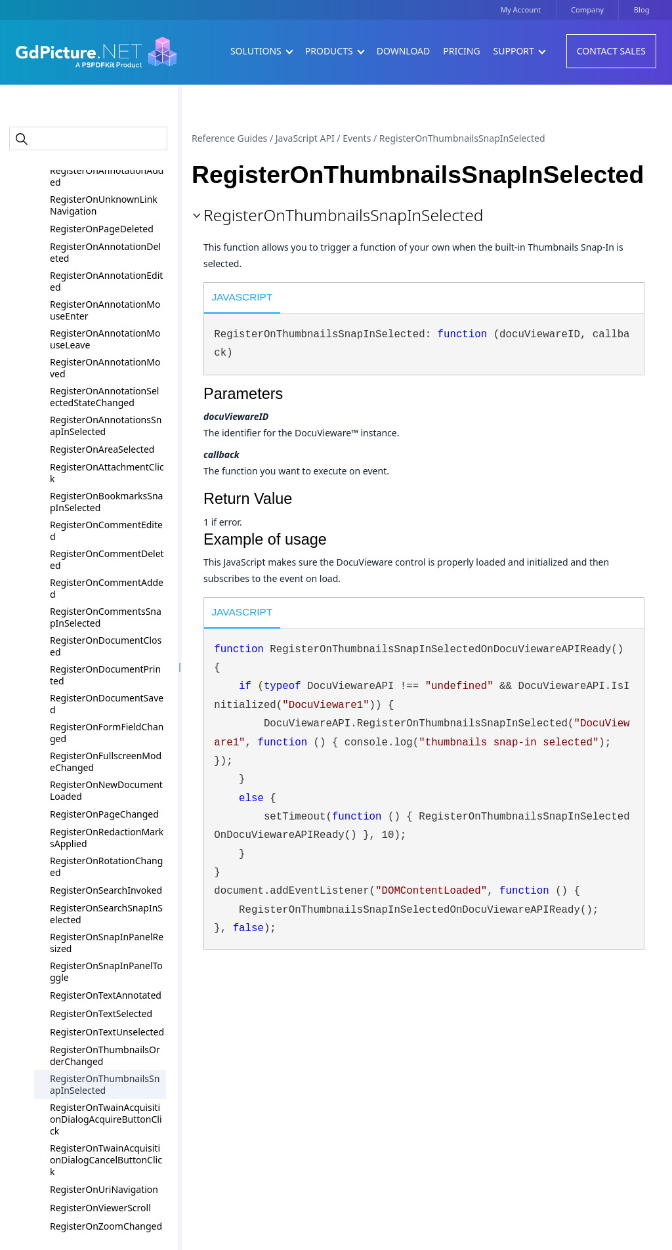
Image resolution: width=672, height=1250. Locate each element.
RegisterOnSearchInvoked (106, 890)
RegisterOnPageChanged (104, 814)
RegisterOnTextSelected (101, 1013)
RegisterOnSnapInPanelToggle (106, 971)
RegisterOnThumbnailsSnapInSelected (104, 1084)
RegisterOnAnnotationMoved (105, 368)
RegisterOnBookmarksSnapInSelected (106, 502)
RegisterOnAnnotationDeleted (105, 252)
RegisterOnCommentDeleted (107, 559)
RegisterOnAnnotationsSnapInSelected (105, 425)
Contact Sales (611, 51)
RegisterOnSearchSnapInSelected (106, 914)
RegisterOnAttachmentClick (107, 473)
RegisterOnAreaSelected (102, 449)
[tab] (242, 299)
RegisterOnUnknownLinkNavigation (104, 205)
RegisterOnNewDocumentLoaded (106, 790)
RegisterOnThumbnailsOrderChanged (105, 1055)
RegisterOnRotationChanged (106, 866)
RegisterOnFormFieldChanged (106, 732)
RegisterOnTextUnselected (107, 1032)
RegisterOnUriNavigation (104, 1189)
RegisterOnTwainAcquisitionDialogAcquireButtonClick (106, 1119)
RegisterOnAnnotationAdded (106, 176)
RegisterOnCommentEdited (106, 530)
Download (403, 51)
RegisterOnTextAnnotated (105, 995)
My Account (521, 9)
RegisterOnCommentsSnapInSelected (105, 617)
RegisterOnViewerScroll (100, 1207)
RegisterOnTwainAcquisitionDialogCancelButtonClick (106, 1160)
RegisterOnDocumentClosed (105, 646)
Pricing (461, 51)
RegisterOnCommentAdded (106, 588)
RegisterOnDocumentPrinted (105, 675)
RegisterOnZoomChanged (106, 1226)
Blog (642, 9)
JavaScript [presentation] (242, 296)
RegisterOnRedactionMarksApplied (106, 837)
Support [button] (519, 51)
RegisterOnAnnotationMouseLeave (105, 339)
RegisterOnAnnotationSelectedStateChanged (104, 397)
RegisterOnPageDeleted (102, 228)
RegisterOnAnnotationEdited (106, 281)
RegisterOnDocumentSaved (106, 704)
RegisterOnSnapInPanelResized (106, 942)
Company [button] (587, 9)
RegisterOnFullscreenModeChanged (105, 761)
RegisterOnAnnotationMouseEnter (105, 310)
